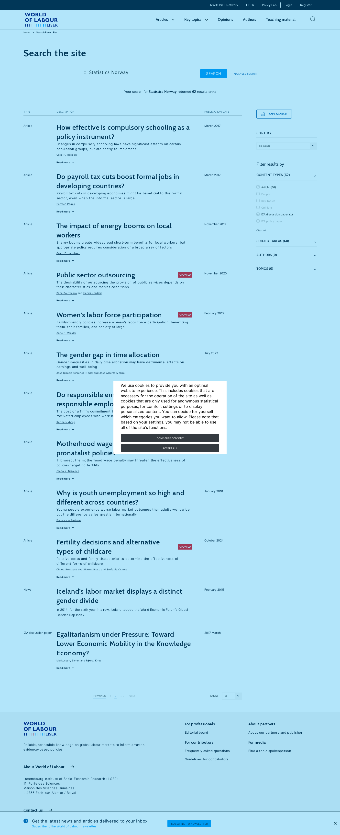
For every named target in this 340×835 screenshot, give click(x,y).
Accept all (170, 448)
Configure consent (170, 438)
